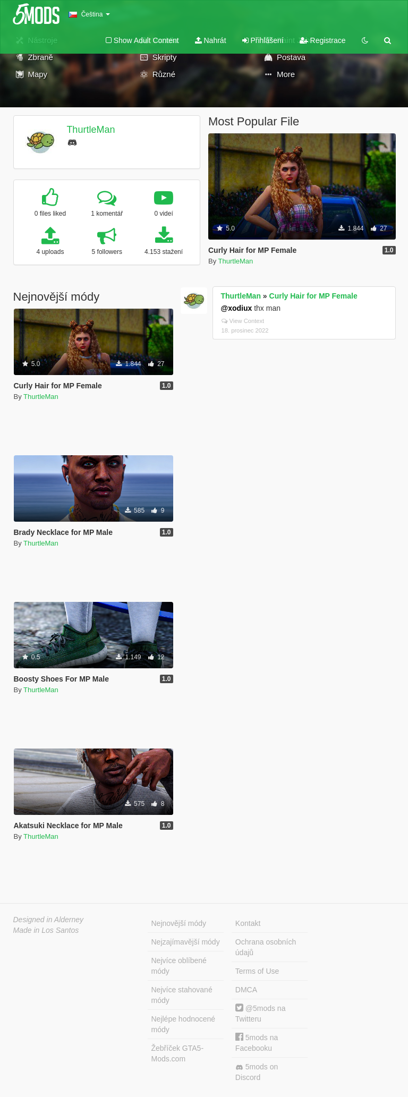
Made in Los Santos (46, 930)
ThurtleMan (90, 129)
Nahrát (210, 40)
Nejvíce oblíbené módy (179, 965)
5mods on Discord (256, 1072)
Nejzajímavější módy (185, 942)
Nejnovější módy (179, 923)
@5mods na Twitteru (260, 1013)
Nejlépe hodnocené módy (183, 1024)
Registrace (323, 40)
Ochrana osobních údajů (265, 947)
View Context (243, 321)
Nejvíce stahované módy (181, 995)
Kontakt (247, 923)
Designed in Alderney (48, 919)
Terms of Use (257, 971)
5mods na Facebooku (256, 1042)
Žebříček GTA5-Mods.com (177, 1053)
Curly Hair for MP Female (313, 296)
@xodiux (236, 308)
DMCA (246, 989)
